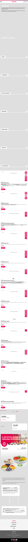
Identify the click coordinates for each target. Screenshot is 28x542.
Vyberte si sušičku (5, 448)
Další (17, 411)
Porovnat (3, 192)
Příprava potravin (4, 129)
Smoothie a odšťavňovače (6, 93)
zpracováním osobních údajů (17, 535)
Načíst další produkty (3, 410)
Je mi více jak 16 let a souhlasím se (14, 535)
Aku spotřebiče (4, 419)
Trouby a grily (4, 147)
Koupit (3, 189)
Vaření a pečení (4, 111)
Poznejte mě (15, 428)
